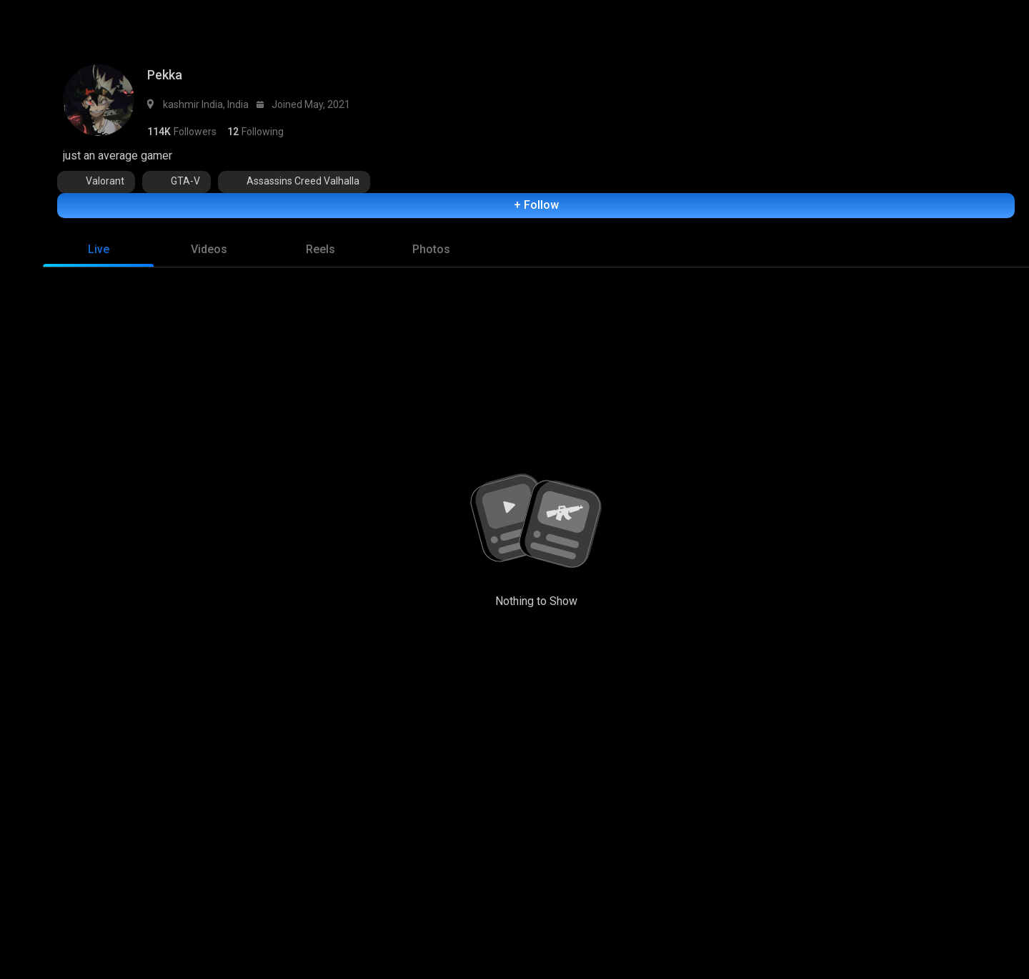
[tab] (98, 253)
